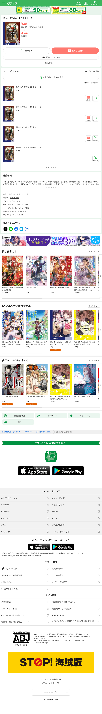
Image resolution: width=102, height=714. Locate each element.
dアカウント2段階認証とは (12, 615)
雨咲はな (24, 27)
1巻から (87, 83)
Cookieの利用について (61, 615)
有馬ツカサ (33, 27)
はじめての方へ (9, 568)
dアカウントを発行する (51, 679)
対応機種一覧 (57, 569)
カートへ (29, 51)
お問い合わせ (6, 582)
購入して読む (77, 51)
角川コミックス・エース (20, 205)
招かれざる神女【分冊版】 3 (28, 127)
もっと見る (93, 252)
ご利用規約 (6, 602)
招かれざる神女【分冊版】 (21, 208)
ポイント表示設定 (59, 582)
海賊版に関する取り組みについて (15, 622)
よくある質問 (57, 575)
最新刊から (95, 83)
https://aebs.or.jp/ (42, 643)
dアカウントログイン (10, 589)
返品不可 (24, 36)
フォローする (45, 26)
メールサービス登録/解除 (11, 575)
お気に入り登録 (93, 71)
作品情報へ (49, 63)
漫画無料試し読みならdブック (11, 432)
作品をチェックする (53, 57)
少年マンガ (16, 201)
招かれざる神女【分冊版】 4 (28, 147)
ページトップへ (51, 692)
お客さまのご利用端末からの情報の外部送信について (73, 622)
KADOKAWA (14, 198)
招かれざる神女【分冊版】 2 (28, 107)
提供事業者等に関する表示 (63, 602)
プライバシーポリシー (10, 609)
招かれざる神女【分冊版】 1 (28, 87)
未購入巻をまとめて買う (53, 77)
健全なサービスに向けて (62, 609)
